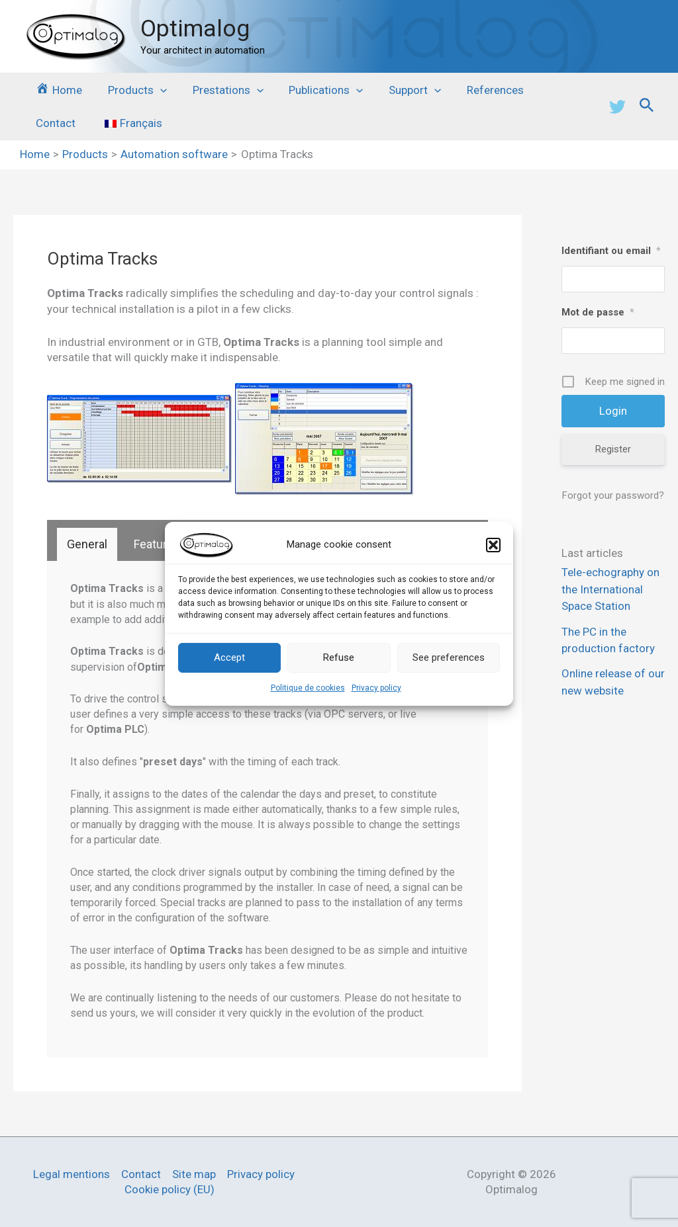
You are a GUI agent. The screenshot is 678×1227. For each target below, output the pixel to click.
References (478, 90)
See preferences (448, 657)
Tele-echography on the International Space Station (610, 589)
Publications (315, 89)
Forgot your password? (613, 495)
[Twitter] (617, 107)
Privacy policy (376, 687)
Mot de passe (597, 312)
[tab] (87, 544)
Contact (549, 90)
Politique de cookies (308, 687)
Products (132, 89)
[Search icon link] (647, 107)
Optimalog (195, 28)
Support (401, 89)
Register (613, 449)
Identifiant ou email (611, 251)
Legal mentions (71, 1174)
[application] (155, 89)
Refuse (338, 657)
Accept (229, 657)
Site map (194, 1174)
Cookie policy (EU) (169, 1189)
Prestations (220, 89)
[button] (493, 544)
